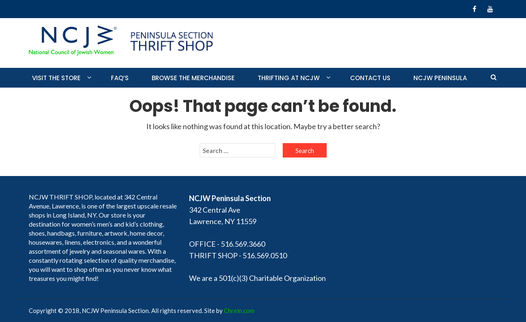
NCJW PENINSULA (440, 78)
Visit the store (56, 78)
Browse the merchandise (193, 78)
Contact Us (370, 78)
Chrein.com (239, 310)
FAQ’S (120, 78)
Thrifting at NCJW (289, 78)
